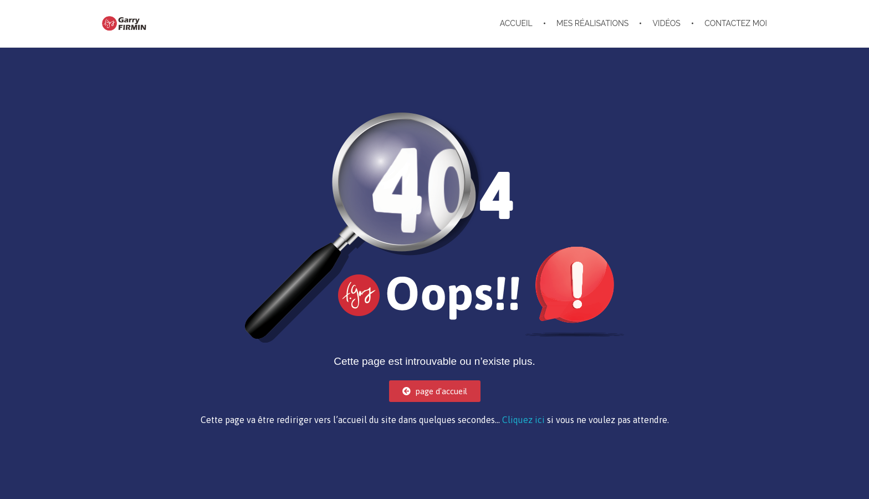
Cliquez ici (523, 420)
